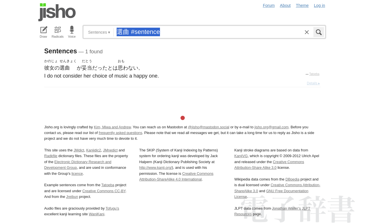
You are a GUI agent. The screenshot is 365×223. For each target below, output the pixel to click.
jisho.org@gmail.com (271, 127)
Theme (302, 5)
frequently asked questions (120, 133)
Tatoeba (314, 74)
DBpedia (292, 179)
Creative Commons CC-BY (103, 191)
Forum (269, 5)
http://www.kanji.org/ (155, 167)
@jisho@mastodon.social (208, 127)
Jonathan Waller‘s (286, 208)
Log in (319, 5)
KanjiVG (241, 156)
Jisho (57, 12)
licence (77, 173)
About (285, 5)
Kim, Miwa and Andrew (112, 127)
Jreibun (72, 196)
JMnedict (110, 150)
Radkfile (50, 156)
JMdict (79, 150)
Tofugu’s (112, 208)
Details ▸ (313, 83)
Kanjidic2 (93, 150)
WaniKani (96, 214)
